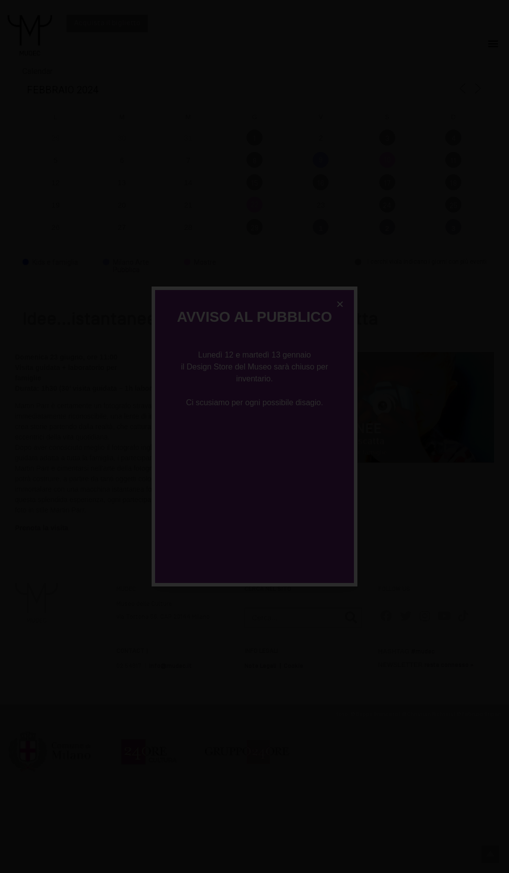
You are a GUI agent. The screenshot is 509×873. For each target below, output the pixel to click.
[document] (254, 436)
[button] (340, 304)
